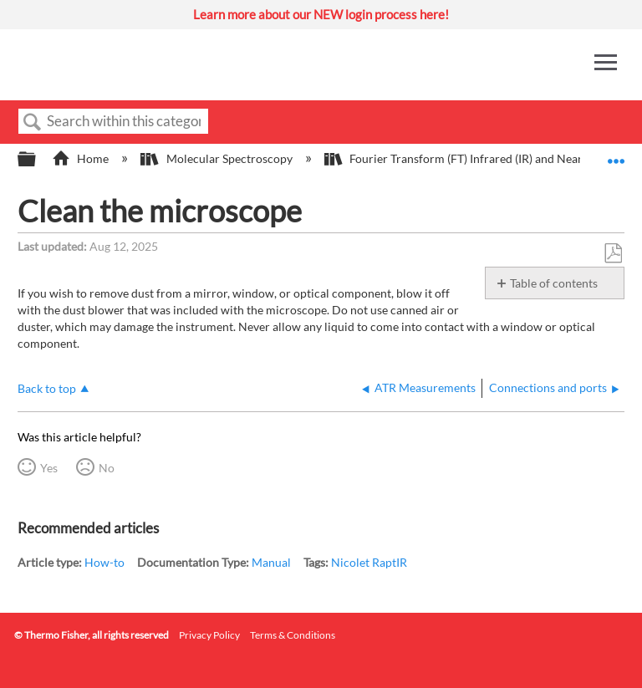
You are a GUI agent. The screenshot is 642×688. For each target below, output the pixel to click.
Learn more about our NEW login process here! (321, 14)
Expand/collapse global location (616, 154)
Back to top (47, 388)
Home (81, 158)
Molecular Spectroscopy (217, 158)
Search (33, 122)
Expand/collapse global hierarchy (37, 160)
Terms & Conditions (292, 635)
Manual (271, 562)
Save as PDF (613, 253)
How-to (104, 562)
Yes (49, 468)
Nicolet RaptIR (369, 562)
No (107, 468)
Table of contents (554, 283)
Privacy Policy (209, 635)
